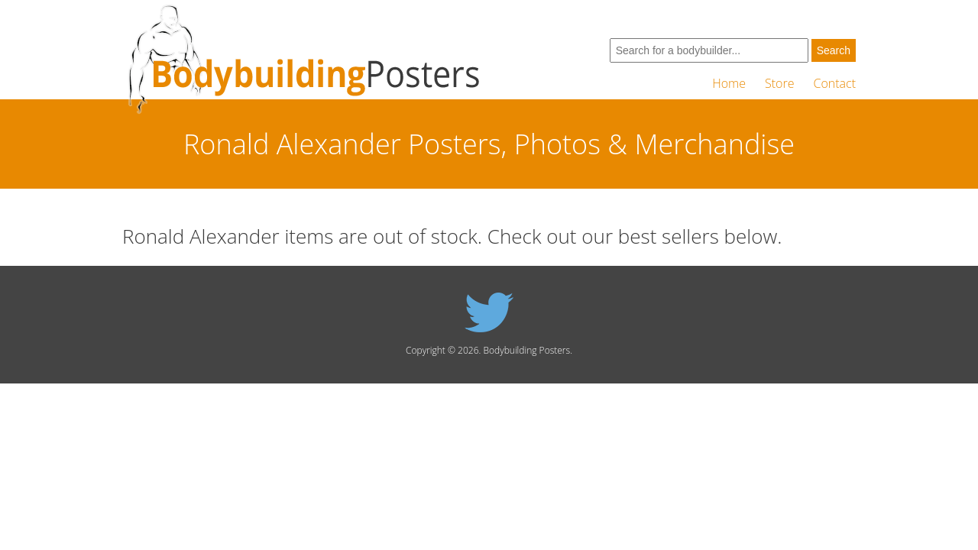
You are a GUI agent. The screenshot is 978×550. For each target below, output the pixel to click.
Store (779, 83)
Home (729, 83)
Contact (834, 83)
